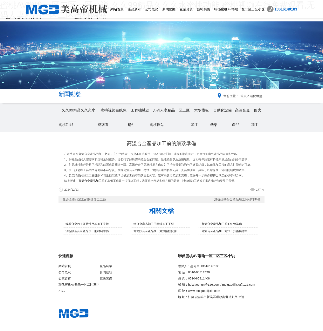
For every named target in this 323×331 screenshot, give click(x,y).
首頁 (243, 96)
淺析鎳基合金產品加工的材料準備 (237, 199)
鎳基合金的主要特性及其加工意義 (87, 223)
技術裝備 (203, 9)
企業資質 (186, 9)
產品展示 (134, 9)
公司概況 (151, 9)
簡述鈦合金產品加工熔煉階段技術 (155, 231)
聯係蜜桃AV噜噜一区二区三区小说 (239, 9)
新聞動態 (169, 9)
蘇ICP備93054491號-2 (192, 326)
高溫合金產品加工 (90, 180)
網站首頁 (117, 9)
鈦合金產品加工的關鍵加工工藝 (84, 199)
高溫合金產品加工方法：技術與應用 (224, 231)
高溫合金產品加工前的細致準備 (221, 223)
